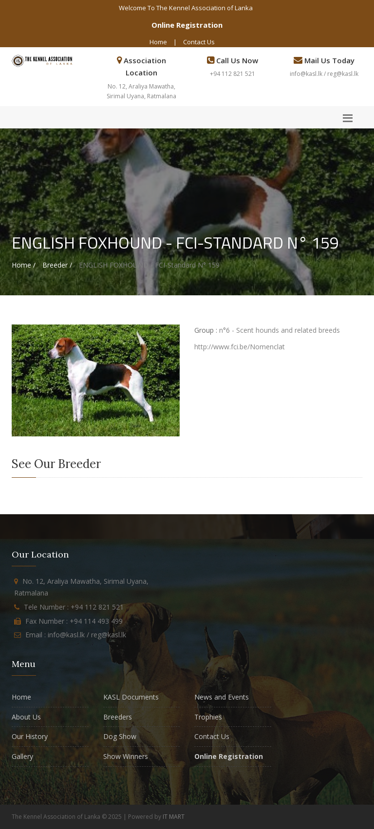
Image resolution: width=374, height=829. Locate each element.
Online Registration (187, 25)
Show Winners (125, 756)
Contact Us (199, 41)
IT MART (174, 816)
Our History (30, 736)
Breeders (117, 716)
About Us (26, 716)
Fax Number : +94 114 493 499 (74, 621)
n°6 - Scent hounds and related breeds (279, 330)
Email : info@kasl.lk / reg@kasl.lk (75, 634)
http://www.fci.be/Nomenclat (239, 346)
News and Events (221, 697)
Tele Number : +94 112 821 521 (74, 607)
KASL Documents (131, 697)
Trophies (208, 716)
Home (158, 41)
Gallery (22, 756)
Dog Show (119, 736)
